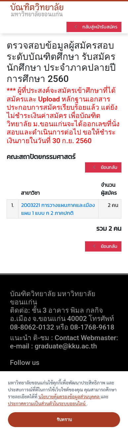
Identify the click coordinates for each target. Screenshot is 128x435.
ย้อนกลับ (105, 167)
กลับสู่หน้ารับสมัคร (95, 26)
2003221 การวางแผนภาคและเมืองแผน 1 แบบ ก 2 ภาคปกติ (58, 209)
